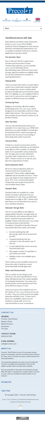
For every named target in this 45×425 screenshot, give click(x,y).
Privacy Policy (21, 402)
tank (31, 221)
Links (8, 399)
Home (4, 399)
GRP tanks (17, 44)
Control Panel (23, 399)
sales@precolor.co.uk (8, 344)
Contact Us (15, 399)
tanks (7, 68)
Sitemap (28, 402)
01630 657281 (6, 336)
